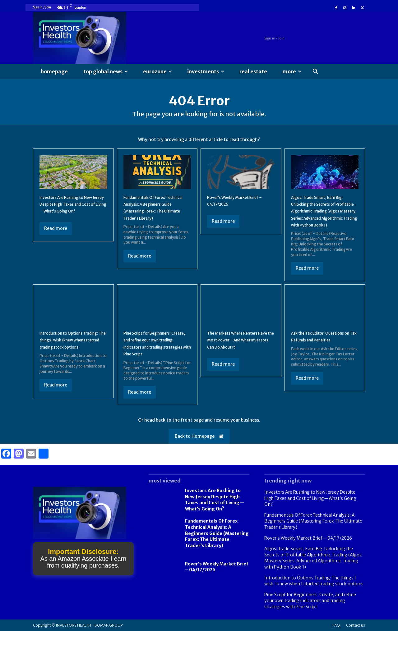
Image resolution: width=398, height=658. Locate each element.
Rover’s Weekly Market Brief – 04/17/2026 (308, 565)
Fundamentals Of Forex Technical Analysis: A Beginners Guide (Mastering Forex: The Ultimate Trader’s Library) (157, 217)
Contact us (355, 652)
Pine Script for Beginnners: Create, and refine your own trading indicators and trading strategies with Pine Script (155, 367)
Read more (55, 241)
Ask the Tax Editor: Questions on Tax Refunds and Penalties (321, 360)
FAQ (336, 652)
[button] (315, 72)
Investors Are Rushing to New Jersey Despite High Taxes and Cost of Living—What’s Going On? (310, 525)
